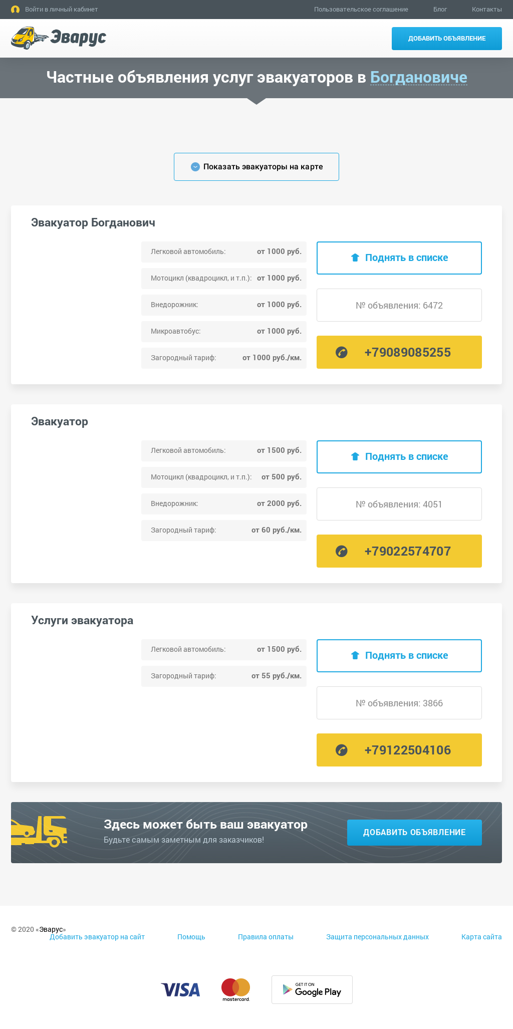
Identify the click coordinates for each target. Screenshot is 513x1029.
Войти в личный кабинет (61, 9)
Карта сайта (481, 936)
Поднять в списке (406, 257)
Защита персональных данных (377, 936)
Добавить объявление (446, 38)
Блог (440, 9)
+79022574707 (408, 551)
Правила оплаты (266, 936)
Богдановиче (418, 77)
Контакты (487, 9)
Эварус (51, 929)
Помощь (191, 936)
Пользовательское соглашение (361, 9)
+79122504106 (408, 749)
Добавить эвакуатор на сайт (97, 936)
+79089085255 (408, 352)
